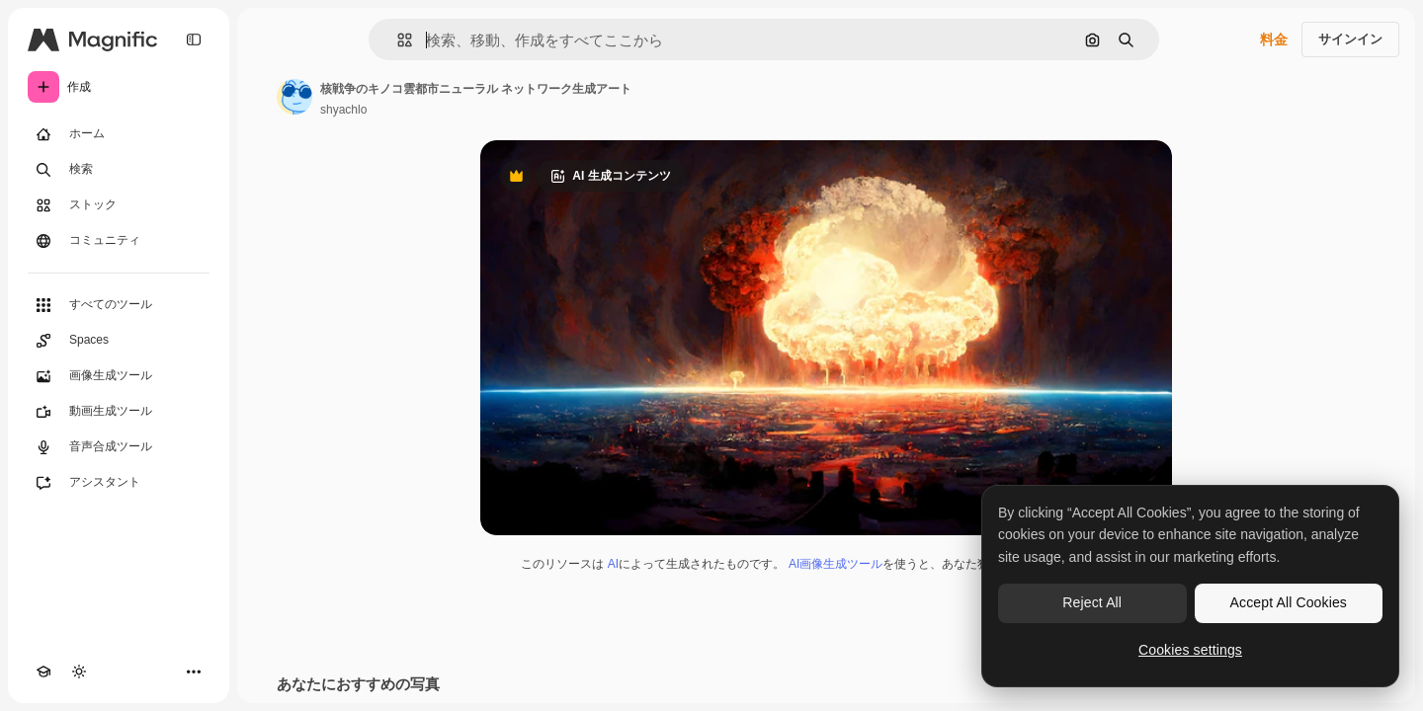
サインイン (1350, 39)
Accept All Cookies (1288, 602)
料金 (1274, 39)
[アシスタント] (118, 483)
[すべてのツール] (118, 305)
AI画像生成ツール (835, 564)
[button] (397, 40)
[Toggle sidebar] (193, 39)
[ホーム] (118, 134)
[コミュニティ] (118, 241)
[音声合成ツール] (118, 447)
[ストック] (118, 205)
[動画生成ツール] (118, 412)
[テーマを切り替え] (79, 671)
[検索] (118, 170)
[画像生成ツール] (118, 376)
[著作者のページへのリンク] (294, 97)
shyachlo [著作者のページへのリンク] (343, 110)
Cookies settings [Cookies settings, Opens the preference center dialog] (1190, 650)
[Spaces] (118, 340)
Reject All (1092, 602)
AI (613, 564)
